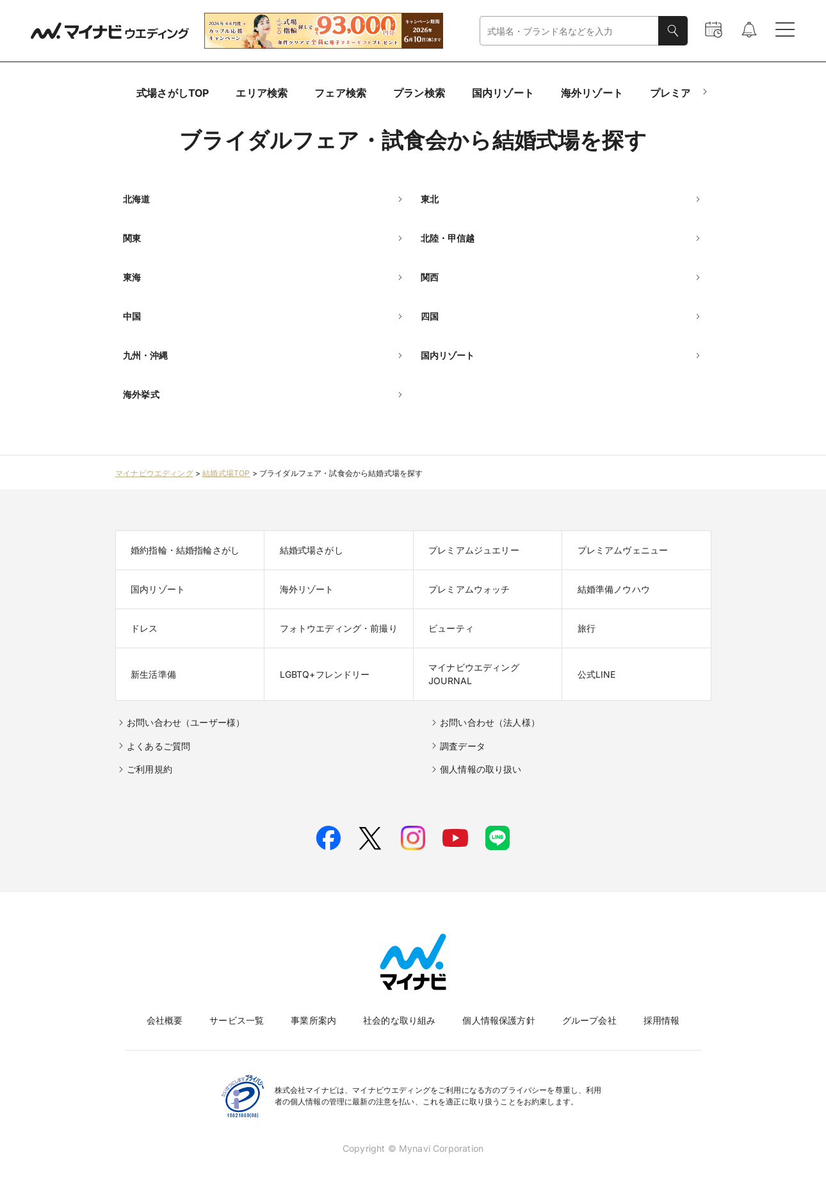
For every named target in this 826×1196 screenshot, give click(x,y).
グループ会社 (589, 1020)
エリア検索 (261, 92)
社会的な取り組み (399, 1020)
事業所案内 (313, 1020)
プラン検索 (419, 92)
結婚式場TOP (226, 473)
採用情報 (662, 1020)
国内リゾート (503, 92)
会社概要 (165, 1020)
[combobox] (569, 31)
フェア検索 (340, 92)
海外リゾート (592, 92)
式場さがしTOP (172, 92)
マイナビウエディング (154, 473)
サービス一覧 (236, 1020)
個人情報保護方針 (498, 1020)
